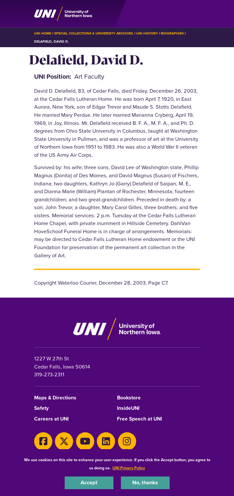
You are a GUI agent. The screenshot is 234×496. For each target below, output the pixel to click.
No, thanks (145, 482)
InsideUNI (128, 408)
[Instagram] (127, 441)
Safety (41, 408)
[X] (64, 441)
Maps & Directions (55, 398)
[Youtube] (85, 441)
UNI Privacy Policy (128, 468)
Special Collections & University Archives (93, 33)
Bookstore (129, 398)
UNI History (147, 33)
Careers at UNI (51, 419)
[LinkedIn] (106, 441)
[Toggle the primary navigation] (194, 13)
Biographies (172, 33)
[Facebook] (43, 441)
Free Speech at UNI (139, 419)
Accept (89, 482)
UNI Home (42, 33)
